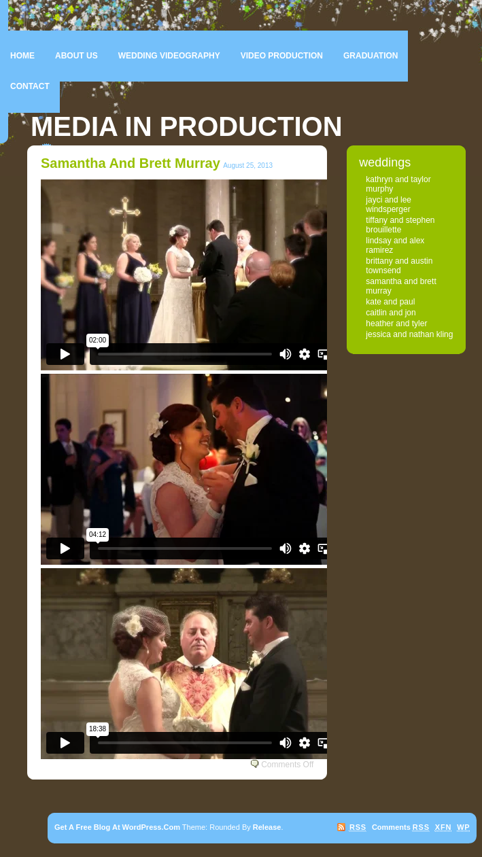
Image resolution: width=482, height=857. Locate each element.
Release (267, 827)
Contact (30, 86)
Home (22, 55)
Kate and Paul (390, 302)
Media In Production (187, 126)
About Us (76, 55)
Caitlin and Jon (390, 312)
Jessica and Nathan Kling (409, 334)
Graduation (370, 55)
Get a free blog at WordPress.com (117, 827)
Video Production (282, 55)
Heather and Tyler (396, 323)
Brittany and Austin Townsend (399, 265)
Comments (401, 827)
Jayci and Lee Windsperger (388, 204)
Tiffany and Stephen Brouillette (400, 224)
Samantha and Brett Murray (130, 163)
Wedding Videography (169, 55)
